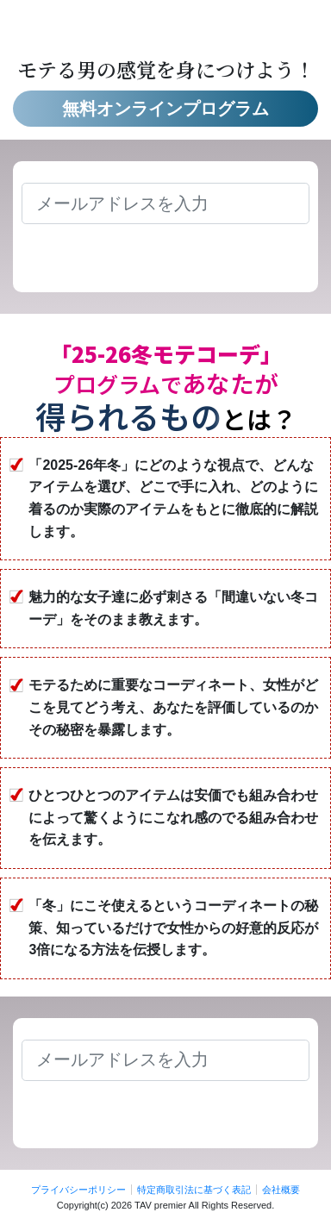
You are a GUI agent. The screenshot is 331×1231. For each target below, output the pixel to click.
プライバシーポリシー (78, 1189)
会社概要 (281, 1189)
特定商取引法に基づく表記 (194, 1189)
